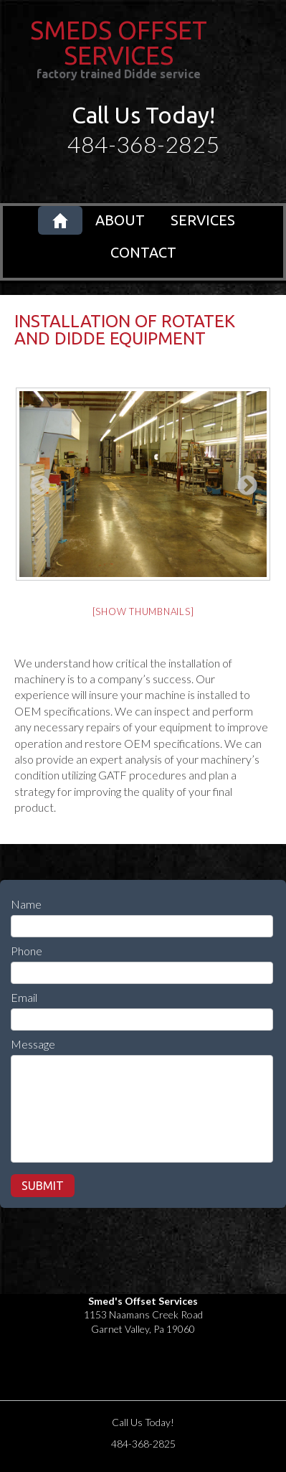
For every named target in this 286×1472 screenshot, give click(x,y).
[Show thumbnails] (143, 611)
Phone (26, 950)
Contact (143, 252)
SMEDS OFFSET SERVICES (118, 43)
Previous (36, 481)
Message (33, 1044)
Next (243, 481)
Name (26, 904)
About (120, 220)
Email (24, 997)
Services (203, 220)
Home (60, 220)
